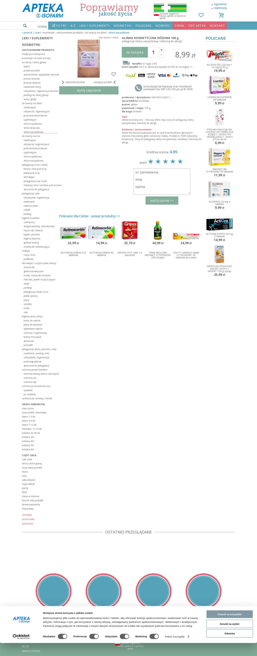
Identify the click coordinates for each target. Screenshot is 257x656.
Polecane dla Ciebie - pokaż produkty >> (89, 216)
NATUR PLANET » (161, 97)
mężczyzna (28, 408)
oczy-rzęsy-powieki (32, 467)
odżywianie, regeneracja (36, 197)
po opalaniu (30, 394)
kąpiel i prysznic (32, 234)
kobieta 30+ (28, 437)
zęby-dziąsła (28, 479)
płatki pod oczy (32, 172)
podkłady (28, 259)
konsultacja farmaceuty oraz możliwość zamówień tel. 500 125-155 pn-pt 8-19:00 (168, 88)
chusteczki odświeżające (37, 246)
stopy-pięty (28, 508)
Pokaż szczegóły (175, 649)
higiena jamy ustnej (32, 316)
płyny (26, 300)
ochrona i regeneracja (35, 332)
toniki (26, 308)
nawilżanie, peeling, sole (36, 353)
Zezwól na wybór (229, 637)
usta (24, 475)
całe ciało (27, 459)
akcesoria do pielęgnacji (36, 189)
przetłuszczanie (32, 70)
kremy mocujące (32, 336)
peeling (27, 213)
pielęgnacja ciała (31, 193)
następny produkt (105, 82)
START (38, 32)
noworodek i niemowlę (34, 412)
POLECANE (143, 26)
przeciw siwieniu (32, 82)
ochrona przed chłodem (34, 369)
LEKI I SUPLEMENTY (94, 26)
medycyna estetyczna (33, 54)
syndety (28, 304)
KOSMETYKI (122, 26)
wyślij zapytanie (89, 90)
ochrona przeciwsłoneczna (36, 386)
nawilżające (30, 107)
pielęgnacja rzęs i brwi (35, 181)
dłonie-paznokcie (31, 504)
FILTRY (61, 26)
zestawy (27, 514)
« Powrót (27, 32)
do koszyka (134, 52)
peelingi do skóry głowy (36, 95)
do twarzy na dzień (32, 103)
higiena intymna (32, 238)
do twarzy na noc (31, 136)
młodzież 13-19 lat (32, 428)
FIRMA (179, 26)
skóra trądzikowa (33, 123)
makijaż (26, 250)
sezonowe (28, 519)
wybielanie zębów (33, 328)
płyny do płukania (33, 324)
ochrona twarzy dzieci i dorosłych (41, 373)
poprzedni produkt (73, 82)
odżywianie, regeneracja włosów (41, 90)
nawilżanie (29, 201)
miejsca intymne (30, 496)
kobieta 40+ (28, 441)
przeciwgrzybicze (32, 361)
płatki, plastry (31, 295)
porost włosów (32, 78)
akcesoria (29, 341)
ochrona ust (30, 377)
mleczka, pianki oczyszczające (40, 279)
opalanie (28, 390)
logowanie (220, 4)
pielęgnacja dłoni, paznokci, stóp (39, 349)
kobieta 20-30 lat (31, 432)
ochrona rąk (30, 382)
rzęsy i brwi (29, 254)
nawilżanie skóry (32, 86)
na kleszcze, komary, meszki (37, 398)
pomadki (28, 345)
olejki (26, 283)
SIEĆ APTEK (197, 26)
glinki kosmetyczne (34, 271)
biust (24, 492)
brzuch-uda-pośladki (32, 500)
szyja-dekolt (28, 483)
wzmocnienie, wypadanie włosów (41, 74)
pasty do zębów (32, 320)
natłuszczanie (31, 205)
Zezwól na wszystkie (230, 627)
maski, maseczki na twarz (37, 275)
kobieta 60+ (28, 449)
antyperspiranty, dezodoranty (39, 226)
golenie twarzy (31, 242)
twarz (25, 471)
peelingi (28, 287)
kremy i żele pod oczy (35, 168)
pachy (25, 488)
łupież (27, 66)
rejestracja (220, 8)
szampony (29, 222)
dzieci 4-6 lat (28, 420)
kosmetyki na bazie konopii (36, 58)
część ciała (29, 455)
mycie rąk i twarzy (33, 230)
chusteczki (29, 267)
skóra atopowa (32, 127)
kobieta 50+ (28, 445)
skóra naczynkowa (119, 32)
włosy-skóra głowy (32, 463)
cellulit (27, 209)
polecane (27, 523)
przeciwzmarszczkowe (35, 115)
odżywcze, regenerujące (36, 111)
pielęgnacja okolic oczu (36, 291)
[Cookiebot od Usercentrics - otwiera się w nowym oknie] (21, 649)
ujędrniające (30, 119)
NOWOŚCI (163, 26)
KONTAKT (217, 26)
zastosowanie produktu (38, 49)
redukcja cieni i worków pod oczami (41, 185)
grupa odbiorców (33, 404)
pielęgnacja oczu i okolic (35, 164)
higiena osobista (30, 218)
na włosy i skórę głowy (34, 62)
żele (26, 312)
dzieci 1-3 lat (28, 416)
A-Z (73, 26)
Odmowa (229, 646)
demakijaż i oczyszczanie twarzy (39, 263)
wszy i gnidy (30, 99)
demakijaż (29, 177)
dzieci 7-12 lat (29, 424)
